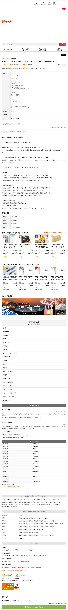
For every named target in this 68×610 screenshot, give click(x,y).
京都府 (31, 526)
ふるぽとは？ (29, 550)
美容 (34, 502)
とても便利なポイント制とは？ (58, 127)
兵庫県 (41, 526)
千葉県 (41, 521)
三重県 (20, 526)
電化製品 (15, 506)
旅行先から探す (8, 49)
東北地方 (4, 518)
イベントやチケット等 (53, 500)
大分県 (41, 535)
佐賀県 (26, 535)
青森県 (20, 518)
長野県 (46, 523)
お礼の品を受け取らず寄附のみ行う (15, 131)
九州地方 (4, 535)
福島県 (46, 518)
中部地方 (5, 287)
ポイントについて (32, 555)
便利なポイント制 (19, 550)
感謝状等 (4, 504)
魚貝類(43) (5, 335)
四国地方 (4, 532)
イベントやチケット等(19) (10, 353)
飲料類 (11, 502)
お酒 (44, 500)
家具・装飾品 (27, 502)
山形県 (41, 518)
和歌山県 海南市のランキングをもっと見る (54, 232)
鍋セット (34, 504)
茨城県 (20, 521)
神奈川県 (52, 521)
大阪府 (36, 526)
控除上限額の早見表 (23, 567)
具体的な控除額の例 (36, 567)
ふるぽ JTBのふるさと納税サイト (7, 19)
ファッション (57, 502)
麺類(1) (5, 367)
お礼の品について (20, 555)
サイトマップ (33, 600)
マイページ (49, 3)
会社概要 (14, 600)
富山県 (26, 523)
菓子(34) (5, 364)
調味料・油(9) (6, 378)
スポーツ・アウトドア (58, 504)
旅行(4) (5, 328)
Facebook (3, 597)
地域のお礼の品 (13, 504)
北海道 (20, 515)
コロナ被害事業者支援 (44, 504)
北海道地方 (4, 515)
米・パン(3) (6, 342)
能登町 (7, 289)
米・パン (23, 500)
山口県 (41, 529)
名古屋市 (24, 289)
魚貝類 (14, 500)
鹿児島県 (52, 535)
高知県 (36, 532)
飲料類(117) (6, 360)
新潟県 (20, 523)
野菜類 (39, 500)
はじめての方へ (36, 3)
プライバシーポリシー (23, 600)
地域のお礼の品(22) (8, 389)
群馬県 (31, 521)
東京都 (46, 521)
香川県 (26, 532)
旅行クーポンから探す (25, 49)
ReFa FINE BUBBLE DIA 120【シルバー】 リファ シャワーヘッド (26, 278)
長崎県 (31, 535)
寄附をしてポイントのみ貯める (14, 124)
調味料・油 (40, 502)
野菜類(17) (5, 346)
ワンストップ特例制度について (22, 561)
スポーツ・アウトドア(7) (9, 393)
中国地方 (4, 529)
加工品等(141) (6, 357)
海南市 (14, 59)
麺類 (20, 502)
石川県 (4, 289)
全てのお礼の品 (59, 49)
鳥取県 (20, 529)
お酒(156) (5, 349)
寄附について (42, 555)
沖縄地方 (4, 538)
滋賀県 (26, 526)
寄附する (54, 3)
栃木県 (26, 521)
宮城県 (31, 518)
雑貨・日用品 (48, 502)
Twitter (7, 597)
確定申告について (7, 561)
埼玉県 (36, 521)
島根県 (26, 529)
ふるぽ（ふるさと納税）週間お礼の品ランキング (15, 570)
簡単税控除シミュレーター (9, 567)
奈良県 (46, 526)
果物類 (8, 500)
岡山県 (31, 529)
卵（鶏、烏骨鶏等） (24, 504)
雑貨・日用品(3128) (8, 382)
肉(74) (4, 338)
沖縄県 (20, 538)
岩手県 (26, 518)
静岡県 (56, 523)
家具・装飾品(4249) (8, 371)
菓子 (16, 502)
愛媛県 (31, 532)
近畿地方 (4, 59)
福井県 (36, 523)
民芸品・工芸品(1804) (8, 396)
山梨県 (41, 523)
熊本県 (36, 535)
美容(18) (5, 375)
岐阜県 (51, 523)
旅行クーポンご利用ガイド (42, 49)
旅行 (3, 500)
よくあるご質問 (43, 3)
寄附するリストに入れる (35, 607)
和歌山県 (9, 59)
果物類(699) (6, 331)
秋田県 (36, 518)
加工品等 (4, 502)
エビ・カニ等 (31, 500)
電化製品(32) (6, 400)
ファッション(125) (8, 385)
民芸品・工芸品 (6, 506)
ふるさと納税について (8, 555)
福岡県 (20, 535)
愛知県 (20, 289)
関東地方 (4, 520)
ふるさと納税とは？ (7, 550)
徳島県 (20, 532)
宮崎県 (46, 535)
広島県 (36, 529)
